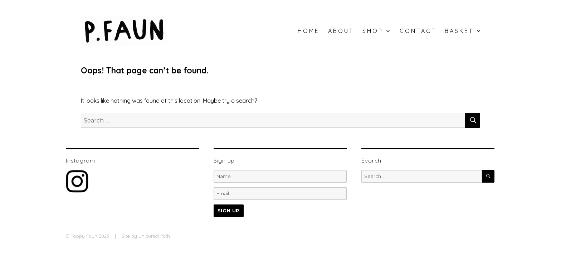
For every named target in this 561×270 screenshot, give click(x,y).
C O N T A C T (417, 30)
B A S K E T (458, 30)
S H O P (372, 30)
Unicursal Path (154, 236)
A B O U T (340, 30)
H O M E (308, 30)
